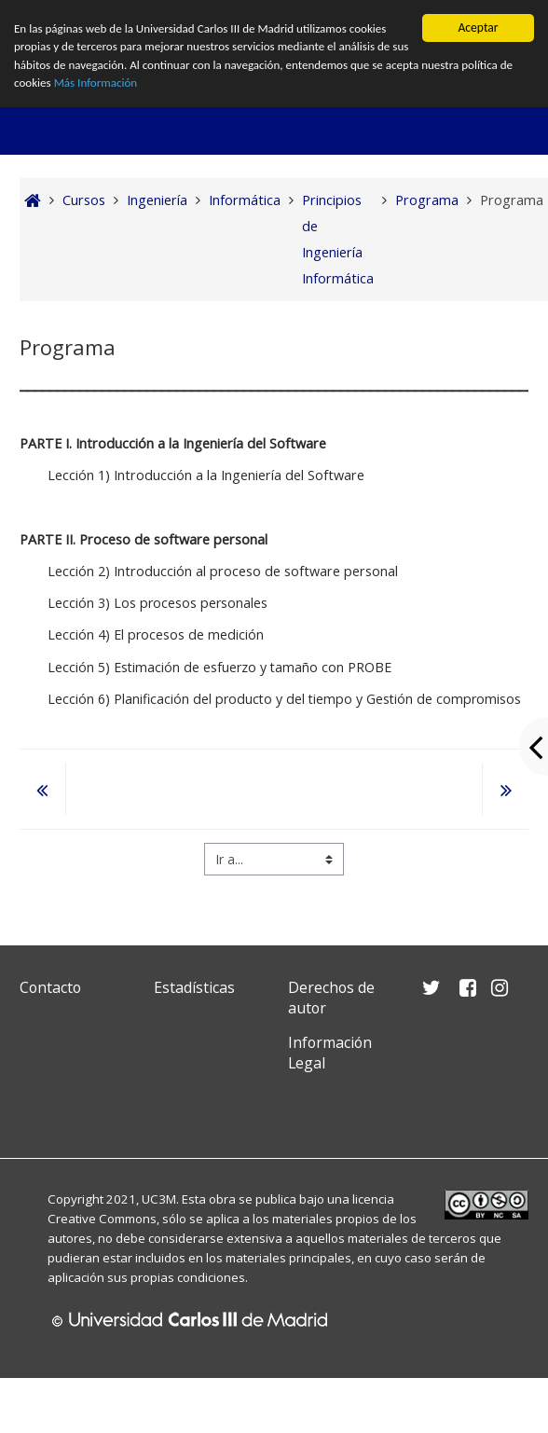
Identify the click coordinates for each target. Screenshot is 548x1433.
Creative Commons (102, 1218)
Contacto (50, 987)
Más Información (155, 86)
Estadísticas (194, 987)
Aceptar (478, 27)
